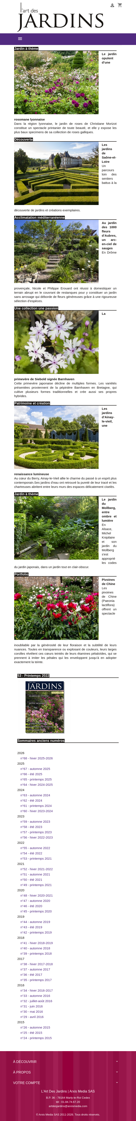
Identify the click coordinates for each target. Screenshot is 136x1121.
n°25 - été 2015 (31, 1032)
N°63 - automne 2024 (35, 795)
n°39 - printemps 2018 (36, 953)
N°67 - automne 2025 (35, 769)
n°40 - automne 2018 (35, 948)
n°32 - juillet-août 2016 (36, 1001)
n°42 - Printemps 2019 (36, 932)
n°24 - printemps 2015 (36, 1038)
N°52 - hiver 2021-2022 (36, 869)
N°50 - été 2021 (31, 879)
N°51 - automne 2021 (35, 874)
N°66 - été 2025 (31, 774)
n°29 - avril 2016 (32, 1017)
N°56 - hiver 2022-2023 (36, 837)
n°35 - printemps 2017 (36, 980)
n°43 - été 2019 (31, 927)
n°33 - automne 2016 (35, 996)
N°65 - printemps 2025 (36, 779)
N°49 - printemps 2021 (36, 885)
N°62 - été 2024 (31, 800)
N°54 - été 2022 (31, 853)
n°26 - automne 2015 (35, 1027)
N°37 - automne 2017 (35, 969)
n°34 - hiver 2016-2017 (36, 990)
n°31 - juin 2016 (31, 1006)
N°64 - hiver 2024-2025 (36, 784)
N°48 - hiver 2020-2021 (36, 895)
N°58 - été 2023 (31, 827)
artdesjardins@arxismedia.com (68, 1106)
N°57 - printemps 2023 (36, 832)
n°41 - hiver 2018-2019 (36, 943)
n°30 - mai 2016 (31, 1011)
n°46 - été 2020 (31, 906)
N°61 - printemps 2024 (36, 806)
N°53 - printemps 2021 (36, 858)
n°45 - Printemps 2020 (36, 911)
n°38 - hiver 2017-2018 (36, 964)
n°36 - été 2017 (31, 974)
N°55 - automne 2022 (35, 848)
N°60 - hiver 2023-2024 (36, 811)
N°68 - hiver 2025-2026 (36, 758)
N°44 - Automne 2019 (35, 922)
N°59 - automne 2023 (35, 821)
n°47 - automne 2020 (35, 900)
